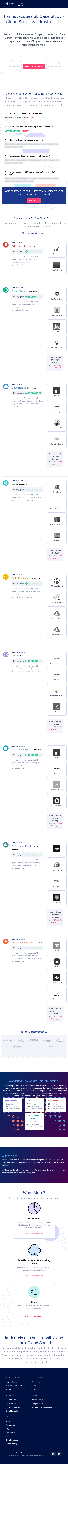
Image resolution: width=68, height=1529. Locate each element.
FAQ (7, 1429)
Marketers (35, 1382)
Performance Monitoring (24, 846)
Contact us (10, 1425)
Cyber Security (19, 246)
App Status (10, 1433)
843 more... (31, 117)
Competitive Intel (38, 1404)
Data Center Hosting (22, 749)
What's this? (26, 131)
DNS (14, 656)
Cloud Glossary (12, 1440)
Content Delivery (20, 291)
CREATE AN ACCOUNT (34, 66)
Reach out (34, 200)
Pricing (8, 1390)
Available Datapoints (14, 1386)
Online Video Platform (23, 943)
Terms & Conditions (13, 1453)
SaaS (14, 484)
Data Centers (11, 1404)
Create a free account (34, 1234)
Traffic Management (21, 578)
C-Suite (34, 1390)
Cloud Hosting (19, 388)
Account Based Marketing (41, 1407)
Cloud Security (12, 1411)
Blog (8, 1421)
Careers (9, 1436)
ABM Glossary (11, 1444)
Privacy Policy (26, 1453)
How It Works (11, 1382)
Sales (33, 1386)
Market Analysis (37, 1400)
